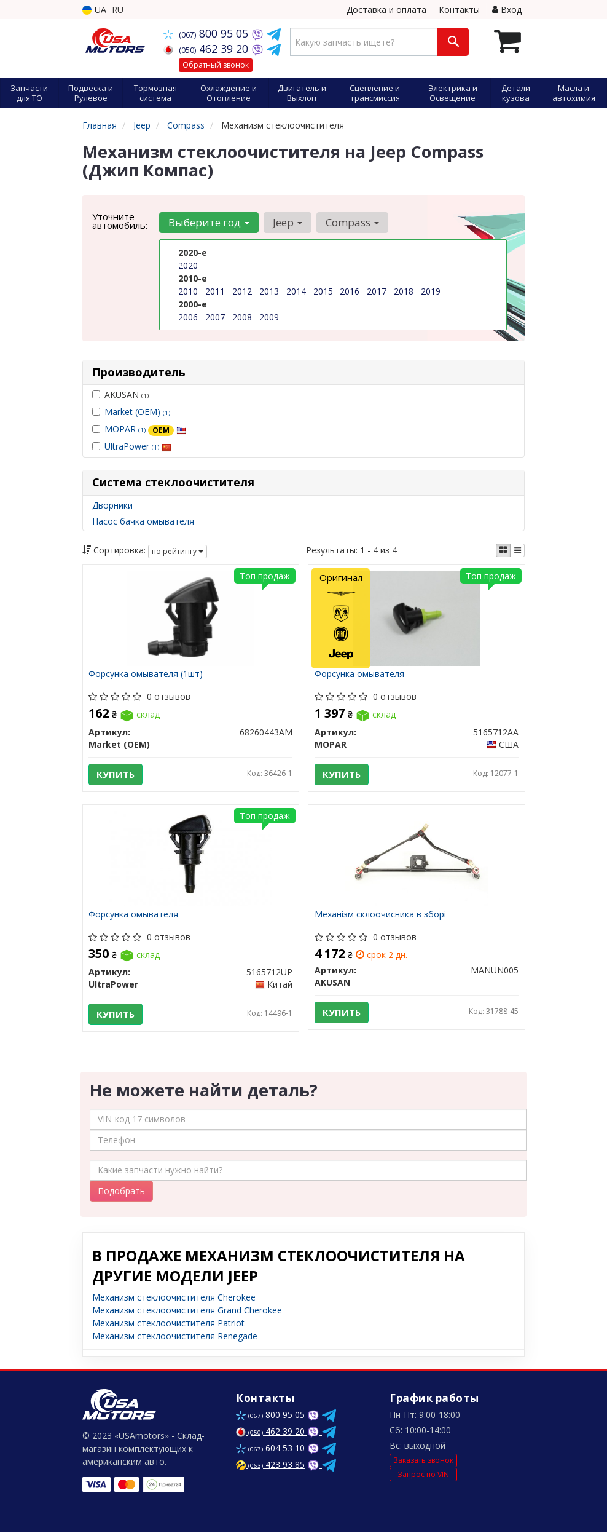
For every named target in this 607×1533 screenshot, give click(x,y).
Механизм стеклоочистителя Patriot (168, 1323)
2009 (269, 317)
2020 (188, 265)
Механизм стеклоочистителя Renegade (174, 1336)
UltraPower (137, 446)
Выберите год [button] (208, 222)
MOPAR (145, 429)
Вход (507, 9)
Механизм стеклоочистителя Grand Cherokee (187, 1311)
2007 (215, 317)
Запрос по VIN (423, 1475)
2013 (269, 291)
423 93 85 (270, 1465)
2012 (242, 291)
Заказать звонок (423, 1461)
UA (94, 9)
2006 (188, 317)
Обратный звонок (215, 65)
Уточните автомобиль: (119, 220)
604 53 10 (271, 1448)
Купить (116, 774)
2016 (349, 291)
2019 (431, 291)
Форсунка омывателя (359, 675)
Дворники (112, 505)
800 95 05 (207, 33)
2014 (296, 291)
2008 (242, 317)
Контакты (459, 9)
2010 (188, 291)
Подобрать (121, 1191)
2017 (376, 291)
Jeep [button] (287, 222)
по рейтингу (177, 551)
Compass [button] (352, 222)
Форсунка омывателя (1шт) (146, 675)
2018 (403, 291)
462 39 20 (207, 48)
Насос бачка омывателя (143, 521)
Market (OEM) (137, 412)
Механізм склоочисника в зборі (380, 914)
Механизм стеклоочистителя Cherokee (174, 1298)
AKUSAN (120, 394)
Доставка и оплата (386, 9)
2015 (323, 291)
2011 (215, 291)
